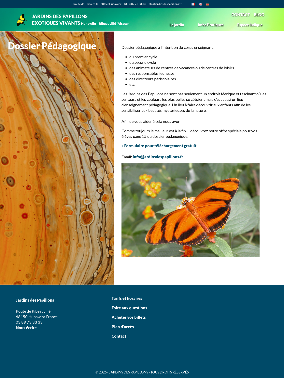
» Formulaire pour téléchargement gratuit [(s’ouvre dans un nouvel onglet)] (158, 145)
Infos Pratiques (210, 24)
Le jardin (176, 24)
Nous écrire (26, 327)
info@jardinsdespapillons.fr (158, 156)
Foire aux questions (129, 307)
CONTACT (241, 14)
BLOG (259, 14)
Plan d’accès (123, 326)
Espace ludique (249, 24)
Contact (119, 336)
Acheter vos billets (129, 317)
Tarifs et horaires (127, 298)
